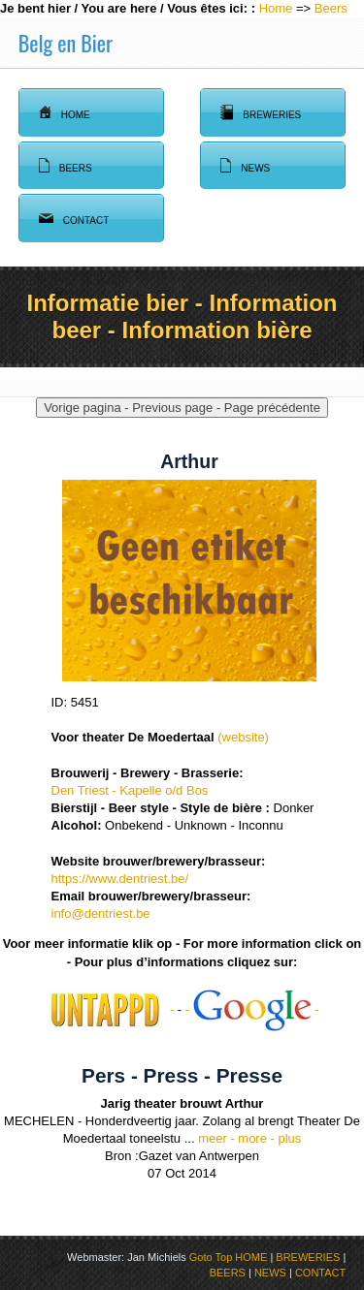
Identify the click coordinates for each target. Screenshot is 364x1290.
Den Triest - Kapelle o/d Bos (130, 790)
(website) (242, 737)
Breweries (260, 112)
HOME (251, 1257)
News (245, 165)
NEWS (270, 1272)
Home (276, 8)
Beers (330, 8)
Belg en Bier (65, 42)
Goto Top (210, 1257)
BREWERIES (308, 1257)
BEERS (228, 1272)
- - (252, 1009)
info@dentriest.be (100, 913)
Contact (74, 218)
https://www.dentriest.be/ (120, 878)
